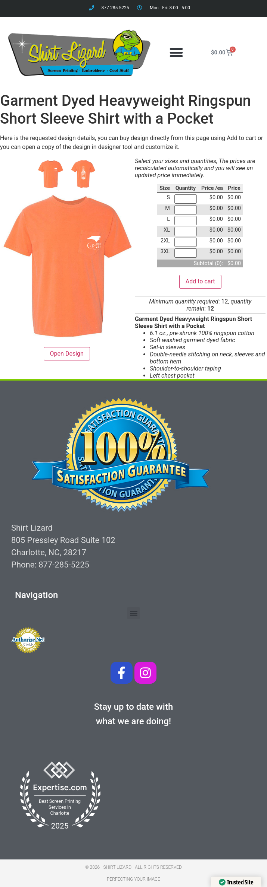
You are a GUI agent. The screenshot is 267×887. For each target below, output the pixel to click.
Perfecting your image (133, 879)
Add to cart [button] (200, 281)
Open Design (67, 353)
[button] (176, 52)
